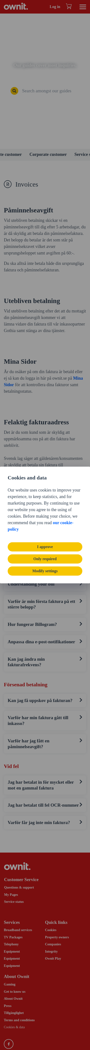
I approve (45, 547)
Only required (45, 559)
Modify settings (45, 571)
